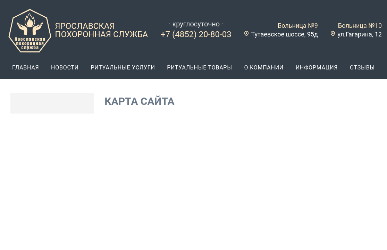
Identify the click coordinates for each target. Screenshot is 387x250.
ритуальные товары (199, 67)
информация (317, 67)
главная (25, 67)
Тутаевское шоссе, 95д (284, 34)
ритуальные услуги (123, 67)
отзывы (362, 67)
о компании (264, 67)
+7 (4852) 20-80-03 (196, 34)
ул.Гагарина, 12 (359, 34)
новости (65, 67)
